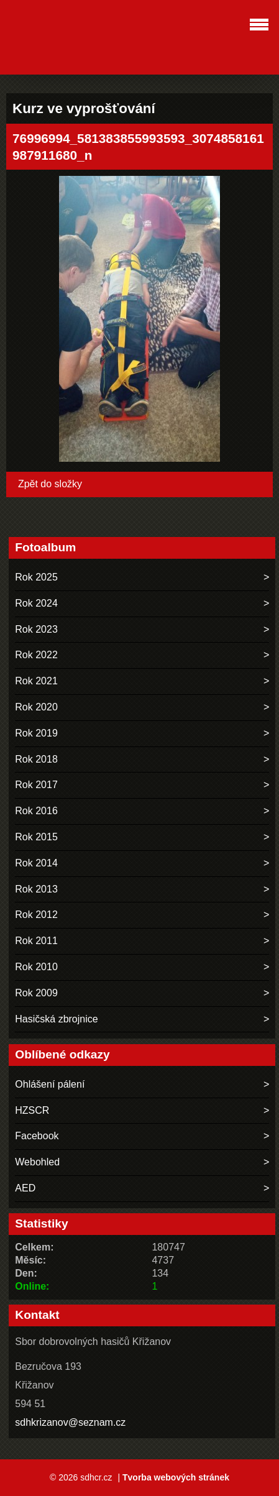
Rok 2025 (36, 577)
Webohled (37, 1162)
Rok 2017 (36, 784)
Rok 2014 (36, 863)
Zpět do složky (50, 484)
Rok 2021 (36, 681)
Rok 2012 (36, 914)
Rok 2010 (36, 966)
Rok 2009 (36, 993)
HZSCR (32, 1110)
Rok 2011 (36, 940)
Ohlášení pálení (50, 1084)
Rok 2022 (36, 654)
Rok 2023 (36, 629)
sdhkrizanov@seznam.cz (70, 1422)
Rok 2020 (36, 707)
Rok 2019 (36, 733)
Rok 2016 (36, 810)
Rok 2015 (36, 837)
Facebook (36, 1136)
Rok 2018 (36, 759)
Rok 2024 (36, 603)
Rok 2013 (36, 889)
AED (25, 1188)
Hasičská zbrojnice (56, 1019)
